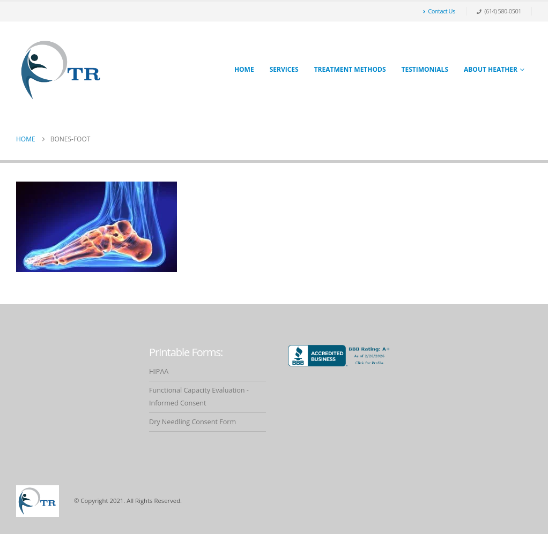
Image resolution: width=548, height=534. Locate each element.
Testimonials (425, 69)
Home (244, 69)
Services (284, 69)
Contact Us (439, 11)
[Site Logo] (61, 70)
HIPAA (158, 371)
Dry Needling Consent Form (192, 421)
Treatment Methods (350, 69)
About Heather (490, 69)
